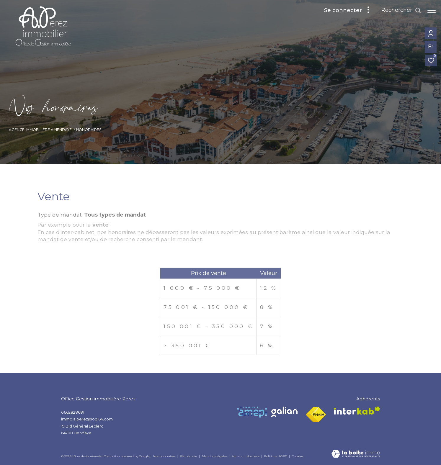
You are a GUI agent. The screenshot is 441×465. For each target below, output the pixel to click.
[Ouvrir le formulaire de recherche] (401, 10)
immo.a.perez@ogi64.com (87, 419)
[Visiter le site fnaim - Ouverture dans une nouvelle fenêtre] (315, 415)
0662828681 (72, 412)
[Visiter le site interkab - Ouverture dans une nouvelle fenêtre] (357, 411)
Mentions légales (215, 456)
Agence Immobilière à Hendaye (40, 129)
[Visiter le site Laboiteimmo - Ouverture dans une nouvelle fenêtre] (355, 454)
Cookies (297, 456)
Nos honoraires (164, 456)
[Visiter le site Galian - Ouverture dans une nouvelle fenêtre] (284, 412)
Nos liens (253, 456)
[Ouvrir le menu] (431, 10)
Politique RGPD (275, 456)
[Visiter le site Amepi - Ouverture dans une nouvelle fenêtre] (252, 412)
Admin (237, 456)
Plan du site (189, 456)
